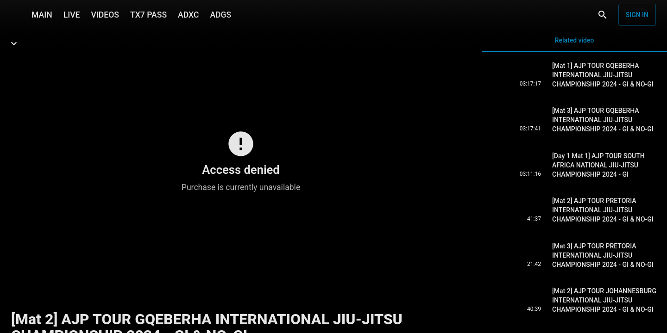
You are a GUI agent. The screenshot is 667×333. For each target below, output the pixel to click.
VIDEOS (105, 14)
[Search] (602, 15)
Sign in (637, 14)
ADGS (220, 14)
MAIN (41, 14)
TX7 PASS (148, 14)
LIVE (71, 14)
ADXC (188, 14)
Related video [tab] (574, 44)
